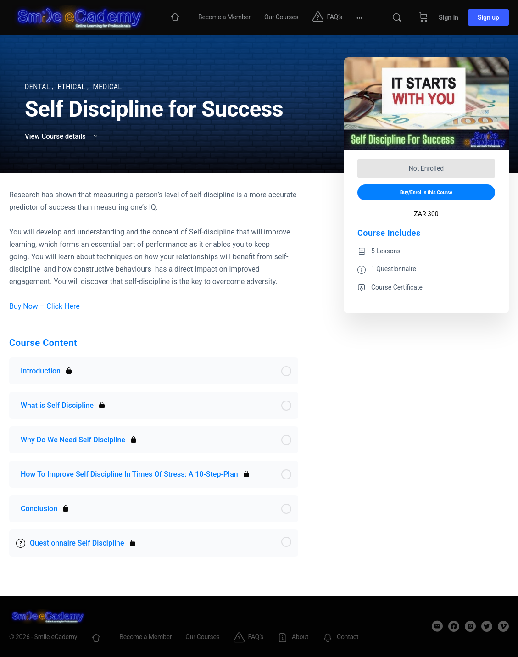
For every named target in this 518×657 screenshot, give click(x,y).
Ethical (72, 86)
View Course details (62, 136)
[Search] (397, 17)
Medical (107, 86)
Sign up (488, 17)
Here (72, 306)
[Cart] (423, 17)
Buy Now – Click (36, 306)
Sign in (448, 17)
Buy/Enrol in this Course (426, 192)
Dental (38, 86)
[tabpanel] (153, 250)
